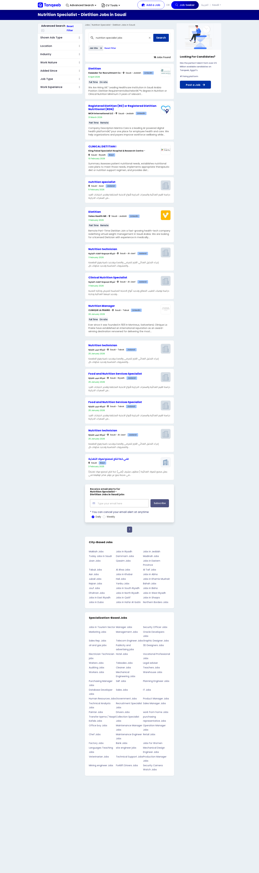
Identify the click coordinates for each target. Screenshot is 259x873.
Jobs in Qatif (123, 597)
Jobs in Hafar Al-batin (128, 601)
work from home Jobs (155, 711)
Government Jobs (126, 698)
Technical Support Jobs (129, 756)
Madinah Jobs (151, 555)
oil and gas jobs (98, 644)
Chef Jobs (95, 733)
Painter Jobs (96, 711)
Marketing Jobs (97, 631)
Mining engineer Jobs (101, 764)
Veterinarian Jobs (99, 756)
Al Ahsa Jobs (123, 569)
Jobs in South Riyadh (128, 587)
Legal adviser (150, 662)
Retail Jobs (149, 733)
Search (161, 38)
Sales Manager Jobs (154, 702)
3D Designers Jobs (153, 644)
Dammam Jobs (125, 555)
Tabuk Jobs (95, 569)
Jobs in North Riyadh (127, 592)
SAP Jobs (121, 680)
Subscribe (160, 503)
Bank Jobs (121, 742)
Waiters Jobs (96, 662)
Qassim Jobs (123, 560)
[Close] (150, 38)
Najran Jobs (95, 583)
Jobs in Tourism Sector (102, 626)
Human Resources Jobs (102, 698)
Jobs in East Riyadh (100, 597)
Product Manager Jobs (156, 698)
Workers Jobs (96, 671)
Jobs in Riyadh (124, 551)
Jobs (87, 24)
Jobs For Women (152, 742)
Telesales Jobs (124, 662)
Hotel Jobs (122, 653)
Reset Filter (70, 28)
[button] (81, 5)
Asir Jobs (94, 573)
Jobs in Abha (150, 573)
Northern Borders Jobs (155, 601)
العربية (204, 4)
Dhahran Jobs (97, 592)
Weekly (111, 516)
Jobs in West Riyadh (154, 592)
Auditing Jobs (96, 667)
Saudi (215, 5)
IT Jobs (147, 689)
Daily (98, 516)
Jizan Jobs (95, 560)
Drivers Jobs (123, 711)
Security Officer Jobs (155, 626)
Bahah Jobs (149, 583)
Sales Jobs (122, 689)
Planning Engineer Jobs (156, 680)
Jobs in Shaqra (151, 597)
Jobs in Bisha (150, 587)
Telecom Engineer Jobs (129, 640)
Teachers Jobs (151, 667)
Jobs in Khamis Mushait (156, 578)
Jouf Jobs (94, 587)
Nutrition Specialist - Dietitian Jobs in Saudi (113, 24)
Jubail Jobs (95, 578)
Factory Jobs (96, 742)
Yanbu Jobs (122, 583)
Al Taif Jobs (149, 569)
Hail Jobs (121, 578)
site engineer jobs (126, 747)
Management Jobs (127, 631)
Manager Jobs (124, 626)
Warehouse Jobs (152, 671)
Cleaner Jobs (123, 667)
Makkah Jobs (96, 551)
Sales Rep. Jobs (97, 640)
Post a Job (195, 85)
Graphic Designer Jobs (156, 640)
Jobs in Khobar (124, 573)
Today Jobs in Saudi (100, 555)
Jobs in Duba (96, 601)
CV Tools (111, 5)
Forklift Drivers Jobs (127, 764)
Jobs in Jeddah (151, 551)
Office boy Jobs (98, 725)
